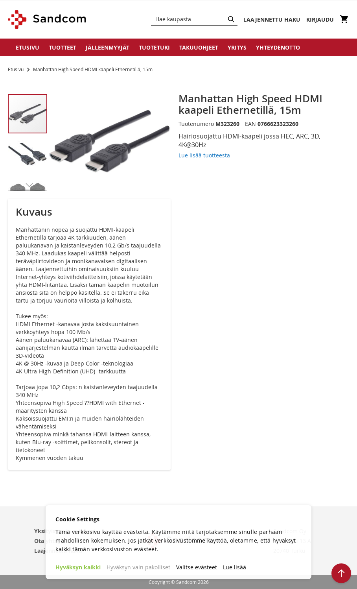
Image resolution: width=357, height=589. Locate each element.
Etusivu (27, 47)
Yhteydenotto (278, 47)
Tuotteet (62, 47)
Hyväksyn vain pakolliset (138, 567)
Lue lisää (234, 567)
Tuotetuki (154, 47)
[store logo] (47, 19)
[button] (28, 153)
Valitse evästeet (196, 567)
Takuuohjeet (198, 47)
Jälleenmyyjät (107, 47)
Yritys (237, 47)
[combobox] (194, 19)
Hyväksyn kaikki (78, 567)
